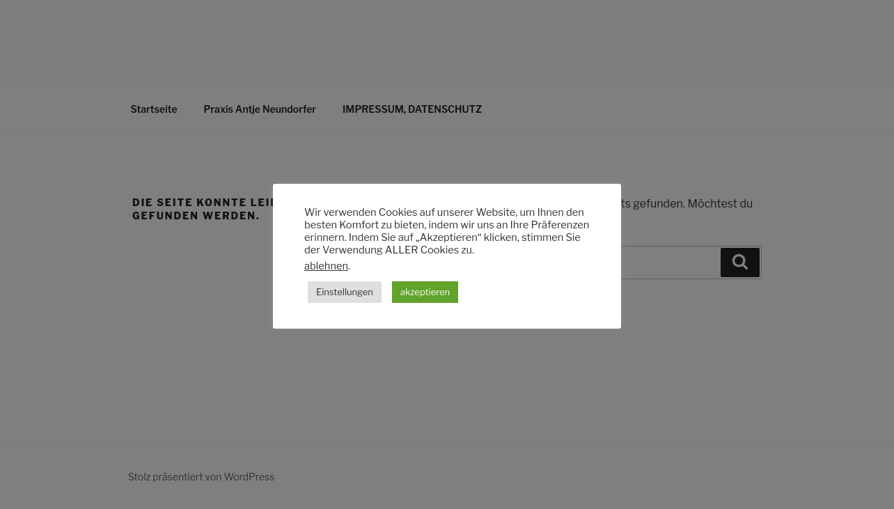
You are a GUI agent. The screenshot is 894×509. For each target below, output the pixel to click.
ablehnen (326, 266)
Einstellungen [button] (344, 291)
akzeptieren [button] (425, 291)
